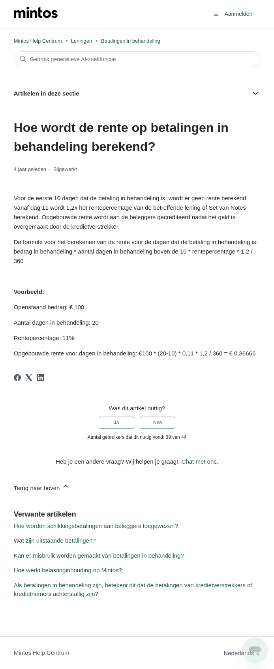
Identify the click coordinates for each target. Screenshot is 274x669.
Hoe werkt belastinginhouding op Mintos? (68, 570)
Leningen (81, 41)
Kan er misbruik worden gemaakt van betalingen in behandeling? (99, 555)
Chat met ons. (200, 461)
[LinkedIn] (40, 377)
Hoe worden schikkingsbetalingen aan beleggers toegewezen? (96, 525)
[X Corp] (28, 377)
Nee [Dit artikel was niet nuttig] (157, 422)
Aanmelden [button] (238, 14)
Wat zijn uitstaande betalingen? (55, 540)
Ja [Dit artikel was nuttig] (116, 422)
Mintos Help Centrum (38, 41)
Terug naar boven (41, 486)
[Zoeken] (137, 59)
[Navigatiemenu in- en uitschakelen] (216, 13)
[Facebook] (17, 377)
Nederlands (241, 653)
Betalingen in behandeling (130, 41)
